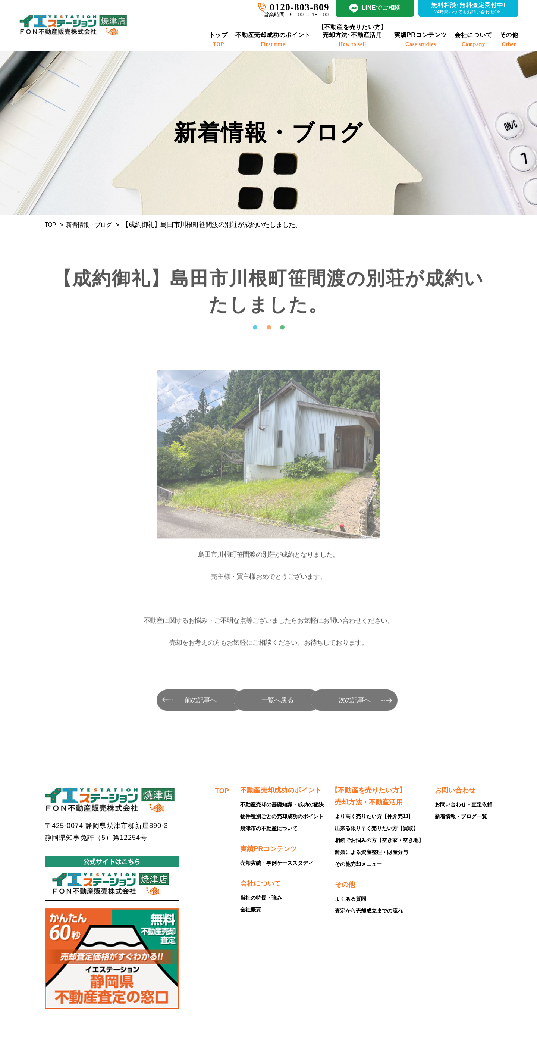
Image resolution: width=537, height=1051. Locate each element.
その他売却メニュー (358, 867)
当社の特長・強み (261, 900)
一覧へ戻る (269, 719)
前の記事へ (157, 719)
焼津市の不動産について (269, 831)
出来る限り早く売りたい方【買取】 (376, 831)
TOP (51, 224)
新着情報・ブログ (93, 224)
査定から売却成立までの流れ (369, 913)
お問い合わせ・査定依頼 (463, 807)
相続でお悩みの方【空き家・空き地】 (379, 843)
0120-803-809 (299, 7)
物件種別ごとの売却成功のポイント (282, 819)
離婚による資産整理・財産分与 (371, 855)
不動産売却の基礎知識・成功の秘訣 (282, 807)
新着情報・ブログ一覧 (461, 819)
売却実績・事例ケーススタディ (276, 866)
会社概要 (250, 912)
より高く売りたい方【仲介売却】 (374, 819)
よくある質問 (350, 901)
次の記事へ (381, 719)
